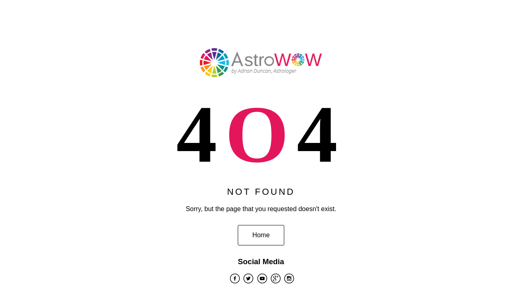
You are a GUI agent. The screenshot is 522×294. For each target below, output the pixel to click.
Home (261, 235)
